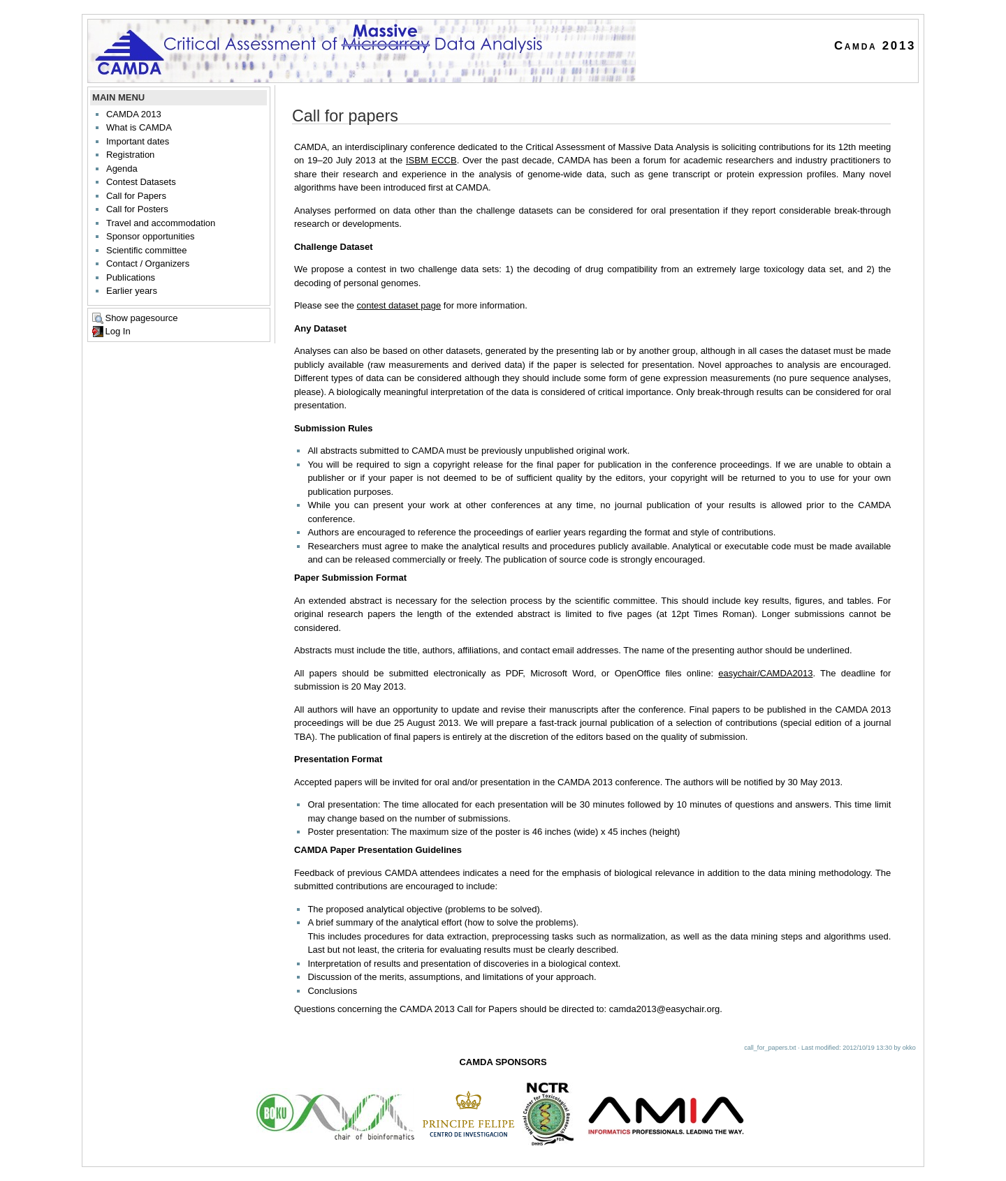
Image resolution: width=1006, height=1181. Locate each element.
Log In (117, 331)
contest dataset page (399, 305)
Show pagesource (141, 318)
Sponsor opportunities (150, 236)
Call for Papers (136, 196)
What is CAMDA (139, 127)
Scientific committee (146, 250)
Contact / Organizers (147, 263)
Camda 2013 (875, 45)
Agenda (122, 168)
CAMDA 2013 (133, 114)
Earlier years (131, 290)
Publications (130, 277)
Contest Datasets (141, 182)
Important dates (137, 141)
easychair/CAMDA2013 (765, 673)
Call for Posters (137, 209)
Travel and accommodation (160, 223)
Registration (130, 154)
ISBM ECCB (431, 160)
